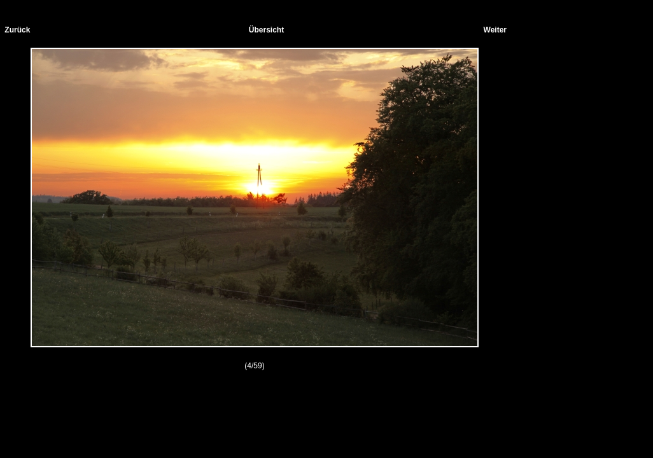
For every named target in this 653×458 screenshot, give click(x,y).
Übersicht (266, 29)
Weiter (495, 29)
